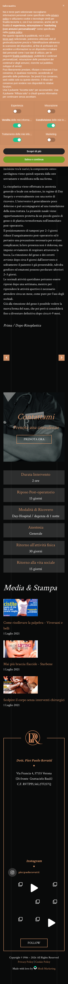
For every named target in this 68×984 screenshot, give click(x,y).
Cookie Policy (42, 962)
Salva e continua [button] (34, 159)
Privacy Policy (25, 962)
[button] (63, 5)
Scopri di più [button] (34, 151)
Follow (34, 943)
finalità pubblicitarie (23, 56)
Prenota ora (34, 439)
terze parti (8, 39)
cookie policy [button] (15, 32)
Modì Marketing (46, 968)
